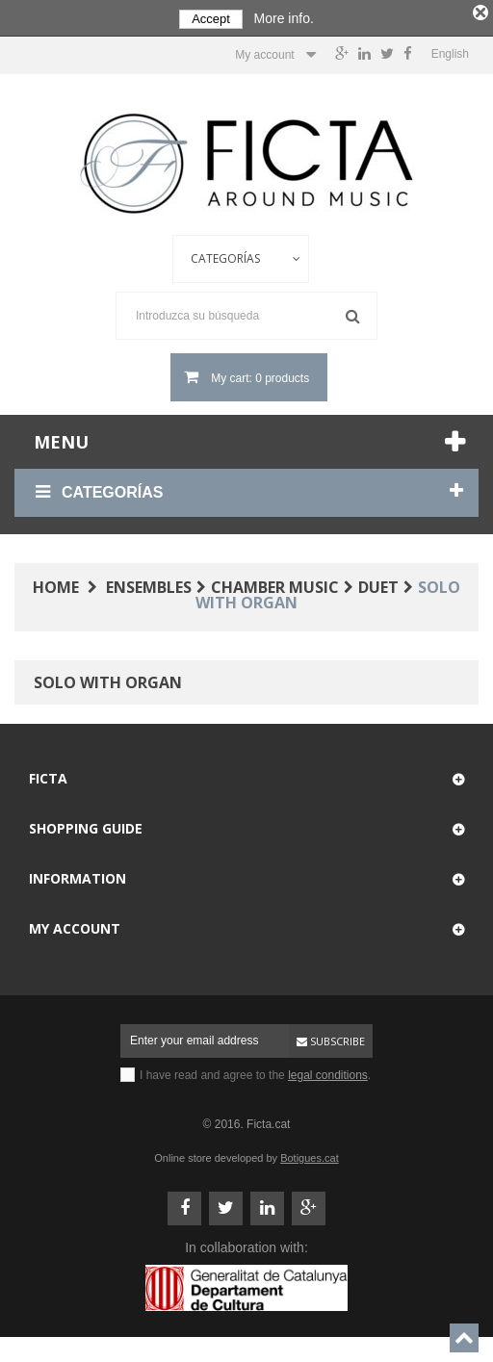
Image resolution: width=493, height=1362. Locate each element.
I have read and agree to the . (255, 1072)
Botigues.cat (309, 1155)
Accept (211, 19)
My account (74, 925)
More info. (284, 18)
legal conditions (328, 1072)
